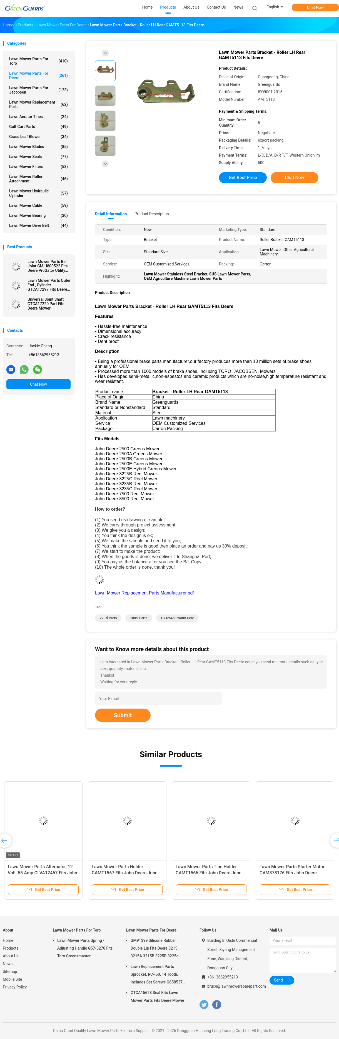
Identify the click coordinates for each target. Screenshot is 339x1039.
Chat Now (315, 7)
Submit (123, 715)
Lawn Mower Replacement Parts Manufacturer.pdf (144, 593)
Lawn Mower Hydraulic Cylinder (38, 193)
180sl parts (138, 618)
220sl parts (108, 618)
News (8, 964)
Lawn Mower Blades (38, 146)
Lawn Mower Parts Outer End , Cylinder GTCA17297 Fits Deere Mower (49, 285)
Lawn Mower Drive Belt (38, 225)
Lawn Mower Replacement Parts (38, 104)
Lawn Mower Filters (38, 166)
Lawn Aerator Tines (38, 116)
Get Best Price (243, 177)
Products (10, 948)
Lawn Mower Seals (38, 156)
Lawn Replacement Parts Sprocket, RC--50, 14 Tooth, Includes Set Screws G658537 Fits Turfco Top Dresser (157, 975)
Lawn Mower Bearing (38, 215)
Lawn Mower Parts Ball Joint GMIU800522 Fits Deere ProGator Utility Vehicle (48, 266)
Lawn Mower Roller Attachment (38, 178)
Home (8, 940)
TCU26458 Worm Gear (177, 618)
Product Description (151, 214)
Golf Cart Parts (38, 126)
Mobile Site (12, 979)
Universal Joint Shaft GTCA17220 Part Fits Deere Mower (46, 303)
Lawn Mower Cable (38, 205)
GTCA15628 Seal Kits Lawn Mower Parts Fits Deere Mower (157, 996)
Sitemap (10, 971)
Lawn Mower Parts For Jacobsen (38, 90)
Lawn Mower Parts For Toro (38, 61)
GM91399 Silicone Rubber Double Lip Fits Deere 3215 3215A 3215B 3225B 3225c (154, 948)
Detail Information (111, 214)
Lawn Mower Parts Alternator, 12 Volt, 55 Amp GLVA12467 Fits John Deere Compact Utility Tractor (42, 873)
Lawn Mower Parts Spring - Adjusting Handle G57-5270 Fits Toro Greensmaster (85, 948)
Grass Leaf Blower (38, 136)
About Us (11, 956)
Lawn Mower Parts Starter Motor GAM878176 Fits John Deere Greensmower (292, 873)
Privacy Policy (15, 987)
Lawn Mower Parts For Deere (38, 75)
